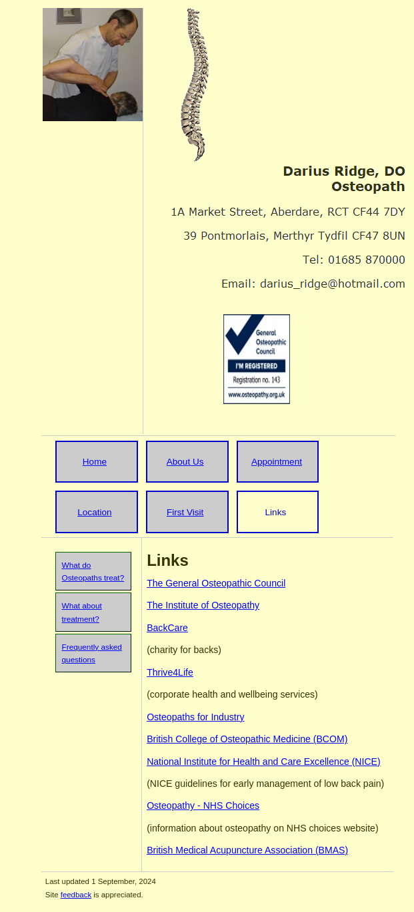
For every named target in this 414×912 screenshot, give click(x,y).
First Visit (185, 512)
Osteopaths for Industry (195, 717)
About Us (185, 462)
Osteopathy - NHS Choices (203, 805)
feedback (76, 895)
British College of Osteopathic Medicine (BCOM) (247, 739)
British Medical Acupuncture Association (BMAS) (247, 850)
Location (94, 512)
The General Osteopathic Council (216, 583)
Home (95, 462)
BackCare (167, 627)
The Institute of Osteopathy (203, 605)
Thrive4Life (170, 672)
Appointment (276, 462)
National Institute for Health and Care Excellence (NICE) (264, 761)
